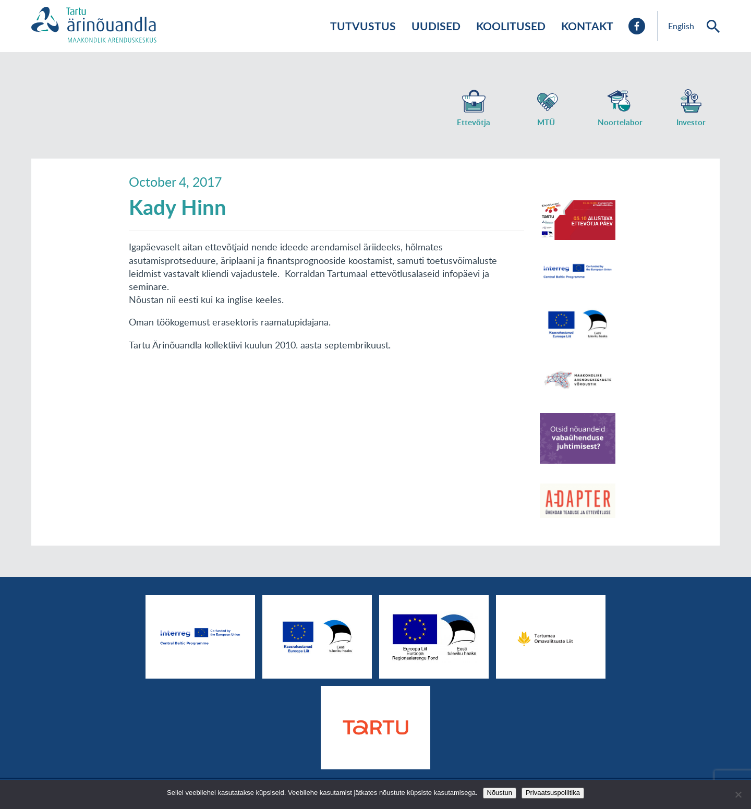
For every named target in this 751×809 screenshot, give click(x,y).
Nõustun (499, 792)
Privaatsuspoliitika (553, 792)
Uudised (436, 25)
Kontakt (587, 25)
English (681, 26)
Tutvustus (363, 25)
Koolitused (511, 25)
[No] (738, 794)
